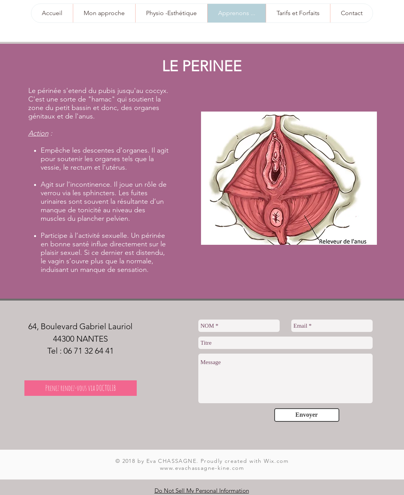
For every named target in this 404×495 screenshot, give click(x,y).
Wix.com (276, 460)
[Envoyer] (306, 415)
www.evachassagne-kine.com (202, 467)
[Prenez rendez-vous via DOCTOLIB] (80, 388)
